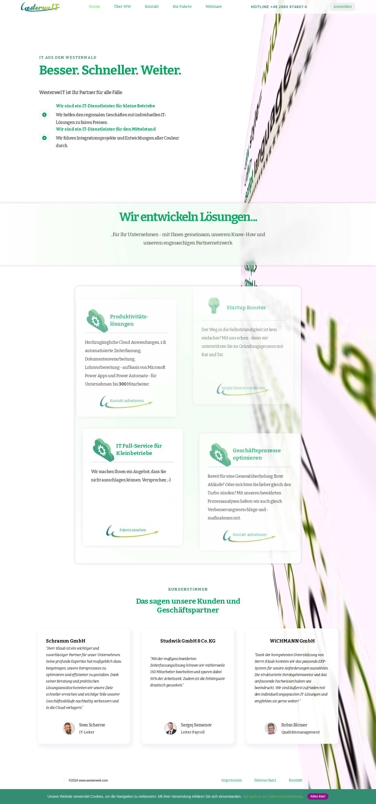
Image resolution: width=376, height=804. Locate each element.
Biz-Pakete (182, 6)
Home (94, 6)
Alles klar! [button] (317, 796)
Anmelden (342, 6)
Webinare (213, 6)
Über (122, 6)
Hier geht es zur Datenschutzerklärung (272, 796)
